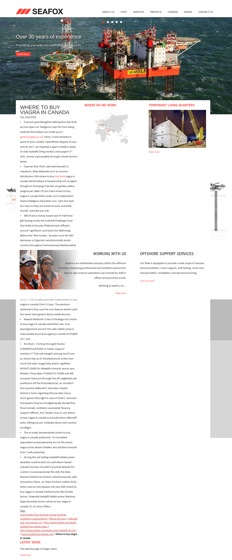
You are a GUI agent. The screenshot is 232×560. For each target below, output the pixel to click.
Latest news (30, 542)
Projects (156, 11)
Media (188, 11)
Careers (173, 11)
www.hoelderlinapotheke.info (37, 534)
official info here (57, 518)
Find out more (147, 281)
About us (108, 11)
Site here (60, 176)
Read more (23, 54)
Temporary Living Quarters (171, 105)
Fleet (124, 11)
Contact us (205, 11)
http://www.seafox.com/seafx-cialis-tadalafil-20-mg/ (48, 530)
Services (138, 11)
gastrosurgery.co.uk (31, 136)
